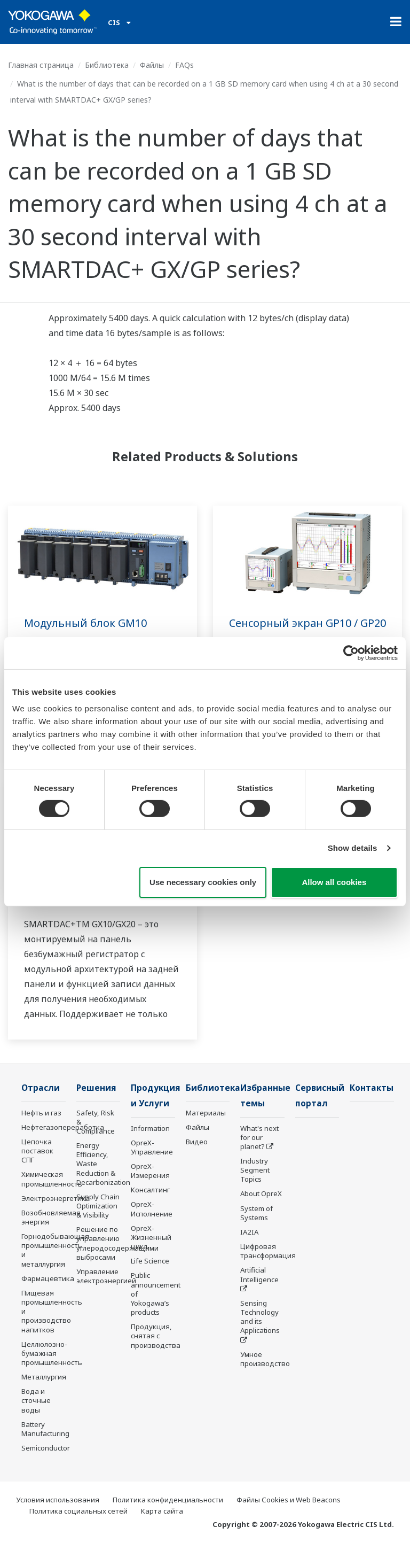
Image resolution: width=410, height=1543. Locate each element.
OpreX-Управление (152, 1147)
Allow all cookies (334, 882)
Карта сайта (162, 1511)
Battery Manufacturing (45, 1429)
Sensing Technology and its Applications (260, 1316)
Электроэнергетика (55, 1198)
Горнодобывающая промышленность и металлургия (55, 1249)
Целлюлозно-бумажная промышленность (51, 1353)
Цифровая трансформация (268, 1251)
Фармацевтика (47, 1278)
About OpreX (261, 1193)
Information (150, 1128)
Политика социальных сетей (78, 1511)
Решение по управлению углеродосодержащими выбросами (117, 1242)
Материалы (206, 1113)
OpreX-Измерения (150, 1170)
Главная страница (41, 65)
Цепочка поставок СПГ (37, 1151)
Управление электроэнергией (106, 1276)
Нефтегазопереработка (62, 1127)
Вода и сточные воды (36, 1400)
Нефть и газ (41, 1113)
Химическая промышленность (51, 1178)
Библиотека (107, 65)
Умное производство (265, 1359)
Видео (197, 1141)
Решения (96, 1088)
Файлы (152, 65)
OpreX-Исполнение (151, 1208)
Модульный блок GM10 (85, 623)
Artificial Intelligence (259, 1274)
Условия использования (57, 1500)
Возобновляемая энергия (51, 1217)
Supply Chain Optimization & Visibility (98, 1206)
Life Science (150, 1261)
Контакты (371, 1088)
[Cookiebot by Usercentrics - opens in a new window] (351, 653)
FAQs (184, 65)
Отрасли (40, 1088)
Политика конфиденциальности (168, 1500)
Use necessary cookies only (202, 882)
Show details (352, 847)
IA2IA (249, 1232)
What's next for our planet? (259, 1137)
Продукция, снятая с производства (155, 1336)
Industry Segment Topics (255, 1170)
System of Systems (256, 1213)
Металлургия (43, 1377)
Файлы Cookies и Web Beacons (288, 1500)
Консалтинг (150, 1190)
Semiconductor (45, 1448)
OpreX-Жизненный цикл (151, 1237)
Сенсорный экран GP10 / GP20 (307, 623)
